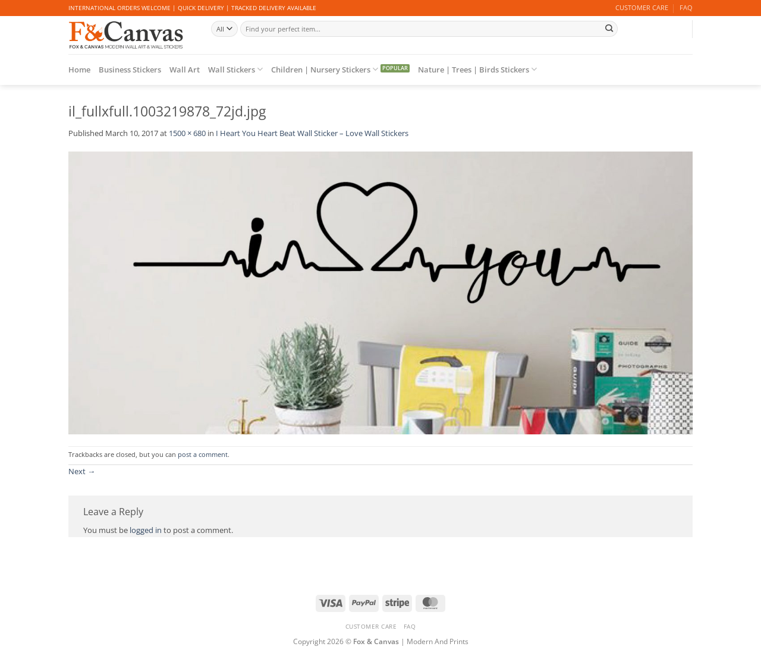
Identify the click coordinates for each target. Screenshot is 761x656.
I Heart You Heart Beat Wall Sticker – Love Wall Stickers (312, 133)
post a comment (203, 454)
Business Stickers (130, 69)
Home (79, 69)
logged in (146, 530)
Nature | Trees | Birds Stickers (477, 69)
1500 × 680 (187, 133)
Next (81, 471)
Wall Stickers (235, 69)
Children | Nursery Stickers (324, 69)
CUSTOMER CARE (641, 8)
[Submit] (608, 28)
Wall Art (184, 69)
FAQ (686, 8)
